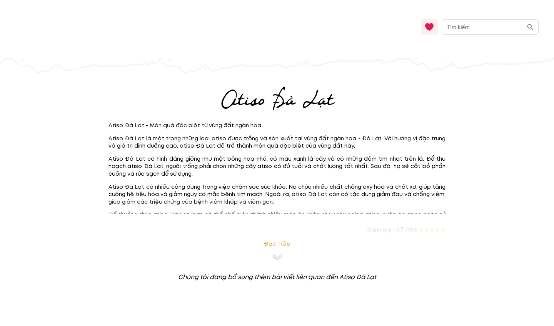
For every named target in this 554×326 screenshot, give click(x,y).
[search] (530, 27)
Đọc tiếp (277, 244)
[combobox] (490, 27)
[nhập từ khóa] (482, 27)
